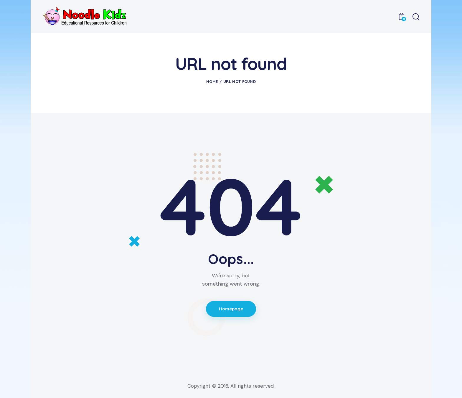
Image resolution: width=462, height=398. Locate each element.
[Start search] (416, 17)
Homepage (231, 309)
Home (212, 81)
